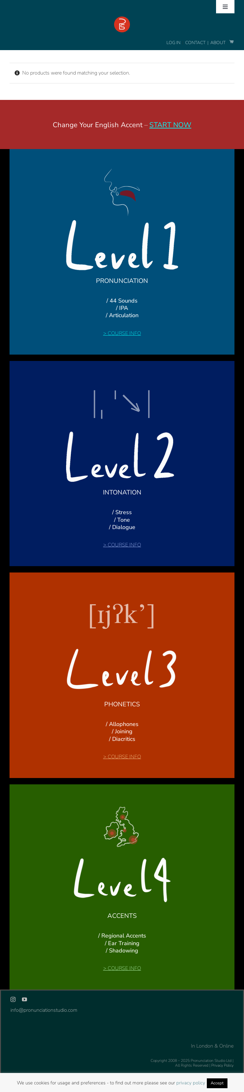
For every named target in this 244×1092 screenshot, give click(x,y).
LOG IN (173, 43)
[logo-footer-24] (122, 19)
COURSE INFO (124, 333)
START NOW (170, 125)
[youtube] (24, 999)
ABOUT (218, 43)
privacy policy (190, 1083)
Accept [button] (217, 1083)
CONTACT (196, 43)
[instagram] (13, 999)
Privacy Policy (222, 1065)
